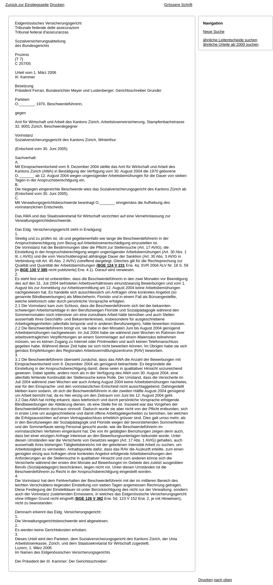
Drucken (57, 4)
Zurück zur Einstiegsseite (27, 4)
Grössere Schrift (178, 4)
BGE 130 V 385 (33, 270)
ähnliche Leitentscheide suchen (230, 40)
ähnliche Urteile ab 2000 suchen (231, 44)
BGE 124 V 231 (111, 265)
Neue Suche (214, 31)
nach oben (223, 580)
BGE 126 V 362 (89, 498)
